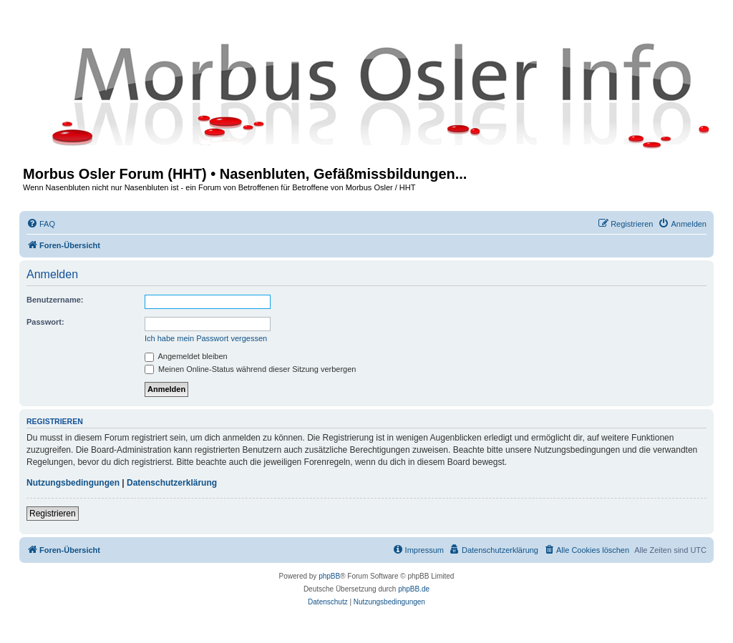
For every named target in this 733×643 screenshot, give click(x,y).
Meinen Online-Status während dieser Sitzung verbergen (250, 369)
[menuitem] (40, 223)
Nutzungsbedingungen (73, 483)
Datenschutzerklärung (172, 483)
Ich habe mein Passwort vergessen (206, 338)
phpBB (329, 576)
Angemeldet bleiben (186, 356)
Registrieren (52, 514)
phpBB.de (413, 589)
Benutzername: (54, 299)
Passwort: (45, 322)
